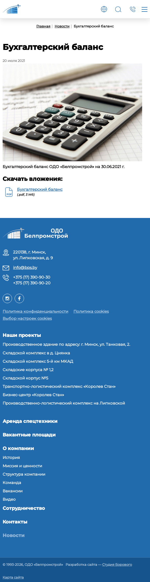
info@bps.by (25, 267)
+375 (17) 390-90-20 (31, 282)
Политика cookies (91, 311)
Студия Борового (117, 564)
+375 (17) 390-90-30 (31, 277)
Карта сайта (13, 577)
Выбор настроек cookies (27, 318)
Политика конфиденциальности (35, 311)
